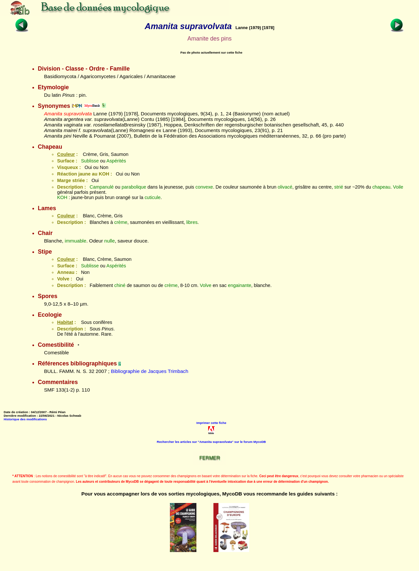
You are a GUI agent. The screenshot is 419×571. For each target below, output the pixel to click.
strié (338, 187)
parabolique (133, 187)
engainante (239, 285)
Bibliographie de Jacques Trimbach (149, 371)
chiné (119, 285)
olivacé (285, 187)
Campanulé (102, 187)
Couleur (66, 154)
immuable (75, 241)
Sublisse (90, 160)
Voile (398, 187)
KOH (62, 197)
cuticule (153, 197)
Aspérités (116, 160)
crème (120, 222)
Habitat (65, 322)
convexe (204, 187)
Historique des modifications (25, 419)
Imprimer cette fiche (211, 423)
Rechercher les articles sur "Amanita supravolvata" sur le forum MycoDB (211, 442)
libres (191, 222)
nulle (109, 241)
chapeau (381, 187)
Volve (205, 285)
